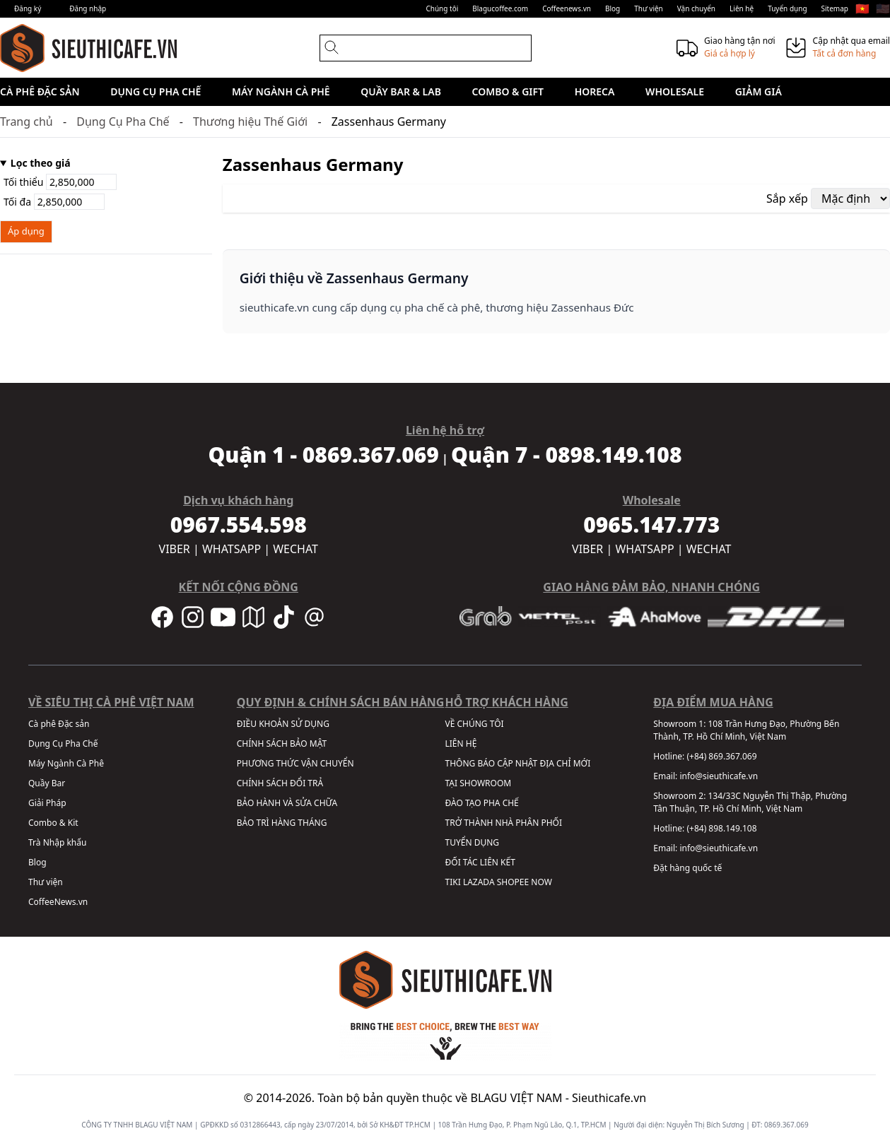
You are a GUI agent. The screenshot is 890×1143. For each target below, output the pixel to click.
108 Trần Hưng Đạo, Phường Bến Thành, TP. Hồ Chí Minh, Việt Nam (746, 730)
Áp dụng (26, 231)
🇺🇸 (883, 8)
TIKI (453, 882)
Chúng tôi (442, 8)
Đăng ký (27, 8)
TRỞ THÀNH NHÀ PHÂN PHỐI (503, 823)
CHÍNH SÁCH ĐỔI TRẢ (280, 783)
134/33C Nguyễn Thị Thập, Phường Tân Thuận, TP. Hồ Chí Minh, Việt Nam (750, 802)
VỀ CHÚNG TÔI (474, 724)
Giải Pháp (47, 803)
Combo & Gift (508, 91)
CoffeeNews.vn (58, 902)
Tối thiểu (60, 182)
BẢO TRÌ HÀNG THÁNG (282, 823)
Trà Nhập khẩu (57, 842)
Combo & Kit (53, 823)
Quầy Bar (46, 783)
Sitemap (834, 8)
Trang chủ (26, 121)
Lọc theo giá (41, 163)
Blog (612, 8)
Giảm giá (758, 91)
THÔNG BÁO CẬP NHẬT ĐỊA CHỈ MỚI (518, 763)
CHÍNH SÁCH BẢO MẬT (282, 744)
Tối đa (54, 202)
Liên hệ (742, 8)
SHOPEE (513, 882)
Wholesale (674, 91)
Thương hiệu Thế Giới (250, 121)
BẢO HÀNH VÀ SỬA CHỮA (287, 803)
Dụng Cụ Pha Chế (155, 91)
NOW (541, 882)
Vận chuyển (696, 8)
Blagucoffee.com (500, 8)
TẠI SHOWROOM (478, 783)
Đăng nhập (87, 8)
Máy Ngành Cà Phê (281, 91)
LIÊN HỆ (461, 744)
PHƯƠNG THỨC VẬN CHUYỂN (295, 763)
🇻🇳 (862, 8)
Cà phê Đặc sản (40, 91)
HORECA (595, 91)
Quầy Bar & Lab (401, 91)
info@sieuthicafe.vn (718, 776)
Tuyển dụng (787, 8)
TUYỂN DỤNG (472, 842)
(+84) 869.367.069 (721, 756)
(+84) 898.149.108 (721, 828)
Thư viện (648, 8)
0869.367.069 (786, 1125)
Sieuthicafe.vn (609, 1098)
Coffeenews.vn (566, 8)
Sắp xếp (787, 198)
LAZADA (479, 882)
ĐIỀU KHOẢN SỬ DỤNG (283, 724)
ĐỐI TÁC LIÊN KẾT (480, 862)
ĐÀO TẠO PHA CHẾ (482, 803)
